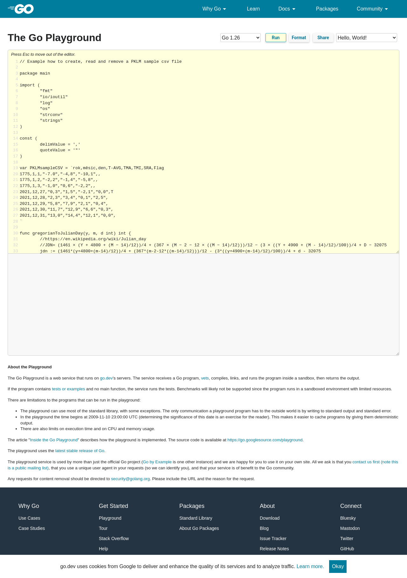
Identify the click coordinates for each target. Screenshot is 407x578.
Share (323, 37)
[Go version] (240, 37)
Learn (253, 8)
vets (205, 378)
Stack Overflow (114, 538)
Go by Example (157, 461)
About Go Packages (199, 528)
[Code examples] (366, 37)
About (267, 506)
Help (103, 548)
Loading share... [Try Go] (209, 156)
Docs (287, 9)
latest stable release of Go (79, 450)
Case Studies (31, 528)
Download (269, 518)
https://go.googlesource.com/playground (264, 439)
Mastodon (350, 528)
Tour (103, 528)
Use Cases (29, 518)
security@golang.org (130, 478)
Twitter (346, 538)
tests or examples (68, 389)
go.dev (106, 378)
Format (299, 37)
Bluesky (348, 518)
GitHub (347, 548)
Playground (110, 518)
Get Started (113, 506)
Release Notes (274, 548)
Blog (264, 528)
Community (373, 9)
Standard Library (195, 518)
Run (276, 37)
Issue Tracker (273, 538)
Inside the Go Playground (54, 439)
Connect (351, 506)
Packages (327, 8)
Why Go (216, 9)
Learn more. (310, 566)
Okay (338, 566)
